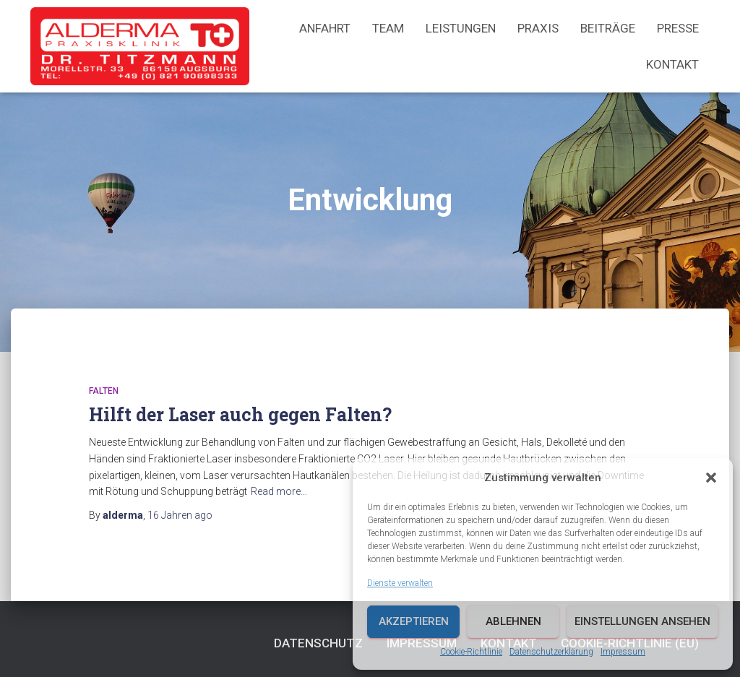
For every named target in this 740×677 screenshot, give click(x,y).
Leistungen (461, 28)
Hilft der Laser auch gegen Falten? (240, 414)
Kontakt (672, 64)
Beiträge (607, 28)
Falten (104, 391)
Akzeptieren (414, 621)
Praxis (538, 28)
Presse (678, 28)
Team (388, 28)
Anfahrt (324, 28)
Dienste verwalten (400, 583)
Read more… (279, 491)
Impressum (623, 652)
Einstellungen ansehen (642, 621)
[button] (711, 477)
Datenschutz (318, 643)
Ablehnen (513, 621)
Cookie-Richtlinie (471, 652)
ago (179, 515)
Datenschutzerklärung (551, 652)
